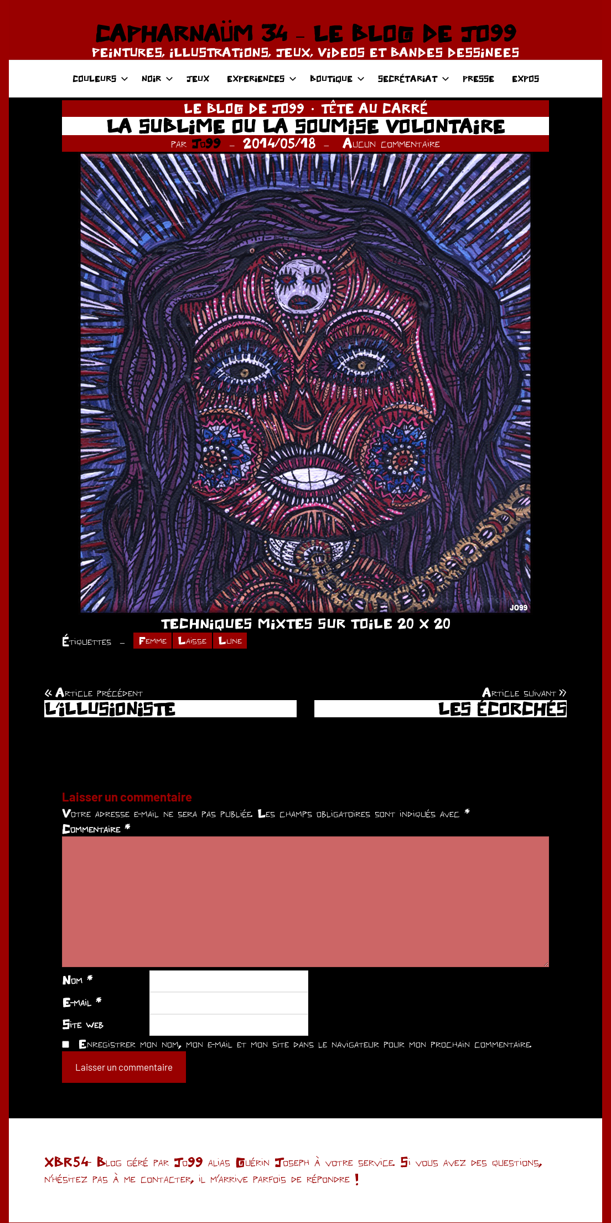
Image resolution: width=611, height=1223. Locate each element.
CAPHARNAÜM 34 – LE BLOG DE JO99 (305, 33)
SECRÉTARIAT (413, 78)
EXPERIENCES (262, 78)
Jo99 (206, 143)
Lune (233, 641)
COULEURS (100, 78)
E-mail (81, 1002)
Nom (77, 981)
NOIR (157, 78)
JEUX (198, 78)
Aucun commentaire (391, 143)
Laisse (195, 641)
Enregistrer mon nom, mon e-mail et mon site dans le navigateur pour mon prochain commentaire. (305, 1044)
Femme (154, 641)
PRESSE (478, 78)
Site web (82, 1024)
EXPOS (525, 78)
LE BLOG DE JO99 (244, 108)
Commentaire (96, 829)
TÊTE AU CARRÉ (374, 108)
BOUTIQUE (337, 78)
